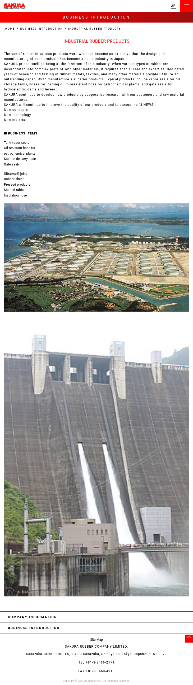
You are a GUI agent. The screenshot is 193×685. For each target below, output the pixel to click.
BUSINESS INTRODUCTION (41, 28)
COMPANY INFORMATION (98, 617)
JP (173, 6)
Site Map (96, 640)
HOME (10, 28)
